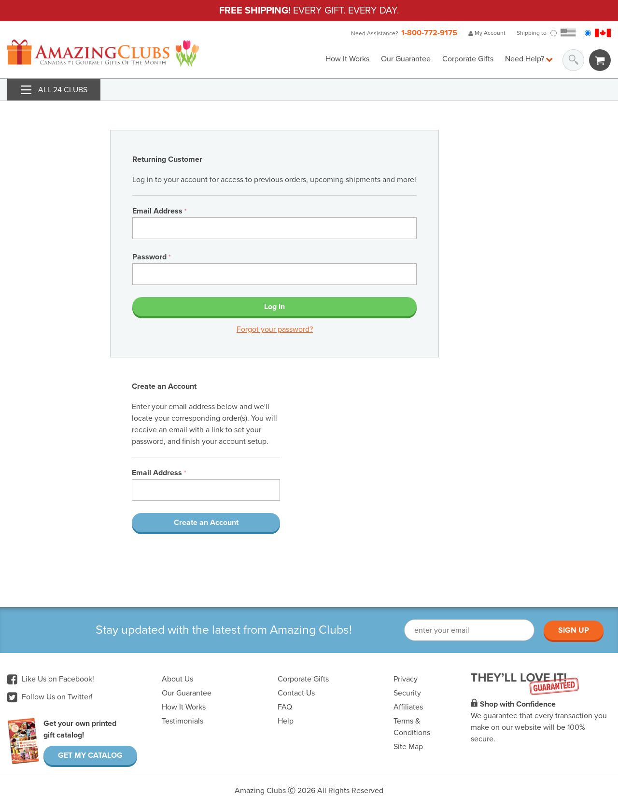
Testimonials (182, 721)
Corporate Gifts (467, 59)
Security (407, 693)
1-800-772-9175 (429, 33)
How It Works (347, 59)
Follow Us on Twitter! (50, 697)
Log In (274, 307)
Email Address (159, 211)
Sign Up (573, 630)
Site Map (408, 747)
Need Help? (529, 59)
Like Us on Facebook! (50, 679)
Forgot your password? (275, 329)
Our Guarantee (406, 59)
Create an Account (206, 522)
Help (286, 721)
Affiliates (408, 707)
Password (151, 257)
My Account (487, 32)
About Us (177, 679)
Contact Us (296, 693)
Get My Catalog (90, 755)
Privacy (405, 679)
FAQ (285, 707)
